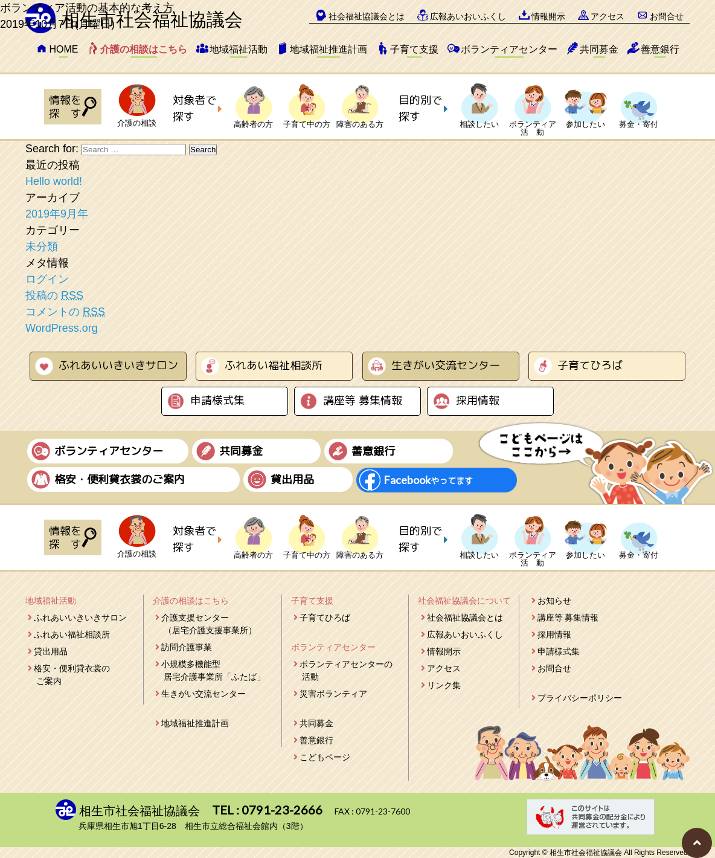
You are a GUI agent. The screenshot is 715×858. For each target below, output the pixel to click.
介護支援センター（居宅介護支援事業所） (209, 624)
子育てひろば (590, 365)
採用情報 (477, 400)
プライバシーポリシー (579, 698)
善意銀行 (660, 49)
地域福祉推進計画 (328, 49)
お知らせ (554, 600)
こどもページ (325, 757)
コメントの (65, 312)
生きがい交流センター (445, 365)
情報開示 (444, 651)
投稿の (54, 295)
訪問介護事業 (186, 647)
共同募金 (599, 49)
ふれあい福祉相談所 (273, 365)
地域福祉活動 (239, 49)
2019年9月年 (56, 214)
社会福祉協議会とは (465, 617)
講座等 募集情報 (362, 400)
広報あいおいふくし (465, 634)
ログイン (47, 279)
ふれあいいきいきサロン (118, 365)
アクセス (444, 668)
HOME (63, 49)
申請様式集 (217, 400)
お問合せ (554, 668)
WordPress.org (61, 328)
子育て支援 (414, 49)
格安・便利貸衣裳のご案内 (72, 674)
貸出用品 (51, 651)
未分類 (41, 246)
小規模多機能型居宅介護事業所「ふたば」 (213, 670)
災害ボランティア (333, 693)
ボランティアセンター (509, 49)
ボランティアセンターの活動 (346, 670)
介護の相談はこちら (143, 49)
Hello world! (53, 181)
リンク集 (444, 685)
